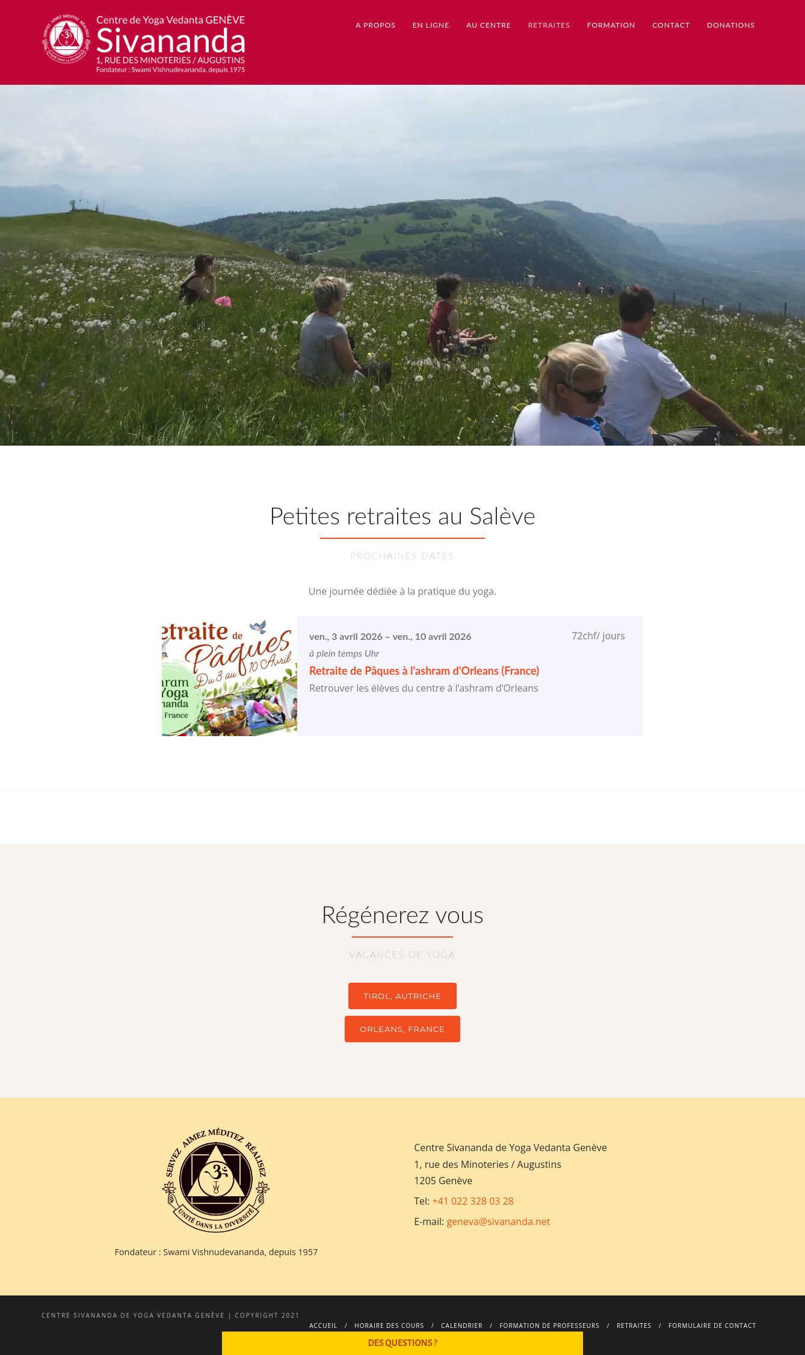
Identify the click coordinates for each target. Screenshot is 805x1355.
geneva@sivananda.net (498, 1221)
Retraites (549, 24)
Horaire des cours (389, 1325)
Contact (671, 24)
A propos (375, 24)
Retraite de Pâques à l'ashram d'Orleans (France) (424, 670)
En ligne (431, 24)
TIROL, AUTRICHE (402, 996)
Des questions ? (402, 1343)
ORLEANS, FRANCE (402, 1029)
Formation (611, 24)
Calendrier (462, 1325)
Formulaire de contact (712, 1325)
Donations (731, 24)
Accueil (323, 1325)
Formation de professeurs (549, 1325)
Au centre (488, 24)
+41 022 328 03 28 (473, 1201)
